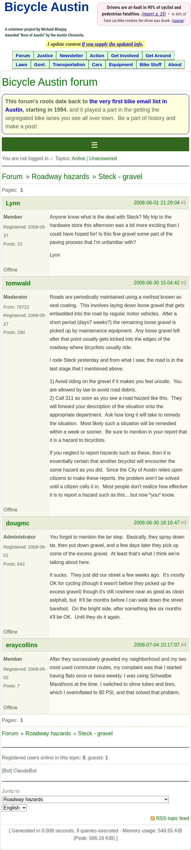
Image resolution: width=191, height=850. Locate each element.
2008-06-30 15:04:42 (157, 282)
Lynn (13, 203)
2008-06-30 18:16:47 (157, 522)
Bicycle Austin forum (50, 82)
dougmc (18, 523)
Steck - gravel (120, 177)
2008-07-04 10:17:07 (157, 644)
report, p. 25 (154, 14)
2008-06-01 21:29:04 (157, 202)
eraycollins (22, 645)
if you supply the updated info (112, 44)
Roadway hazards (60, 177)
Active (78, 158)
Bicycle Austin (46, 7)
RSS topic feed (172, 818)
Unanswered (103, 158)
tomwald (18, 283)
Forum (12, 177)
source (178, 20)
